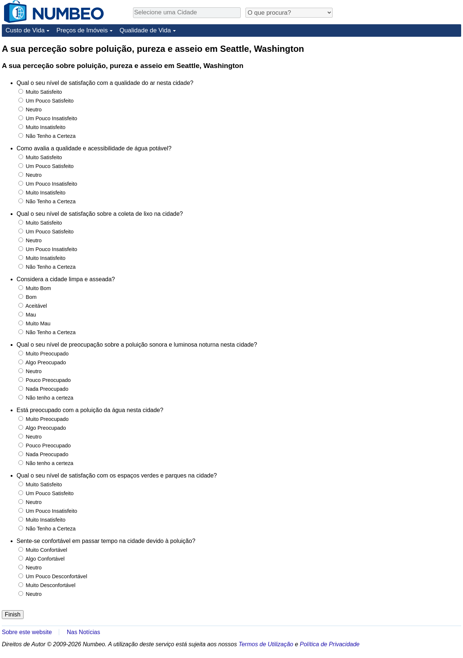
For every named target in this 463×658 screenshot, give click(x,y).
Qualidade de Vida (145, 30)
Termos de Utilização (265, 644)
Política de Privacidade (330, 644)
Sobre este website (27, 632)
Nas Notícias (83, 632)
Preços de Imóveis (82, 30)
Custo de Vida (25, 30)
